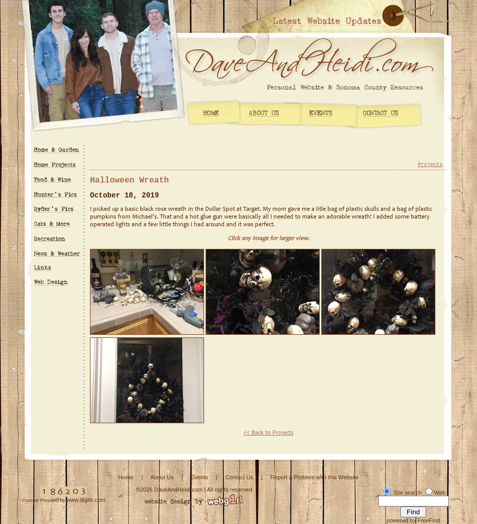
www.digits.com (85, 500)
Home (125, 477)
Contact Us (239, 477)
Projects (430, 165)
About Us (161, 477)
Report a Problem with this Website (314, 477)
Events (199, 477)
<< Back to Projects (268, 433)
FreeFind (428, 520)
